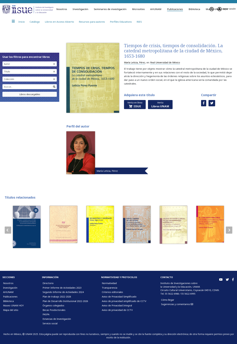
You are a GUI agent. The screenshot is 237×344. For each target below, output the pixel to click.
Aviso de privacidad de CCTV (117, 310)
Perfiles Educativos (121, 21)
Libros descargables (29, 94)
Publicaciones (175, 9)
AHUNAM (155, 9)
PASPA (46, 314)
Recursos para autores (92, 21)
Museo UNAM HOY (13, 305)
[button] (229, 230)
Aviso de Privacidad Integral (117, 305)
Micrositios (138, 9)
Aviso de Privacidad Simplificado (119, 296)
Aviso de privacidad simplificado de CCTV (124, 301)
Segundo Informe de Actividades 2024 (63, 292)
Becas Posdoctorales (54, 310)
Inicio (21, 21)
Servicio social (50, 323)
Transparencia (109, 287)
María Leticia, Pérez (134, 62)
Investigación (80, 9)
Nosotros (61, 9)
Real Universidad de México (165, 62)
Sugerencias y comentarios (177, 304)
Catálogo (35, 21)
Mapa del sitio (10, 310)
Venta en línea (134, 104)
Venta (160, 104)
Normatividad (109, 283)
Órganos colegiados (53, 305)
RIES (139, 21)
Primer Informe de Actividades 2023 (62, 287)
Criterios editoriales (112, 292)
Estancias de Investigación (57, 318)
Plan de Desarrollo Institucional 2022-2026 (65, 301)
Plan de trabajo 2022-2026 (57, 296)
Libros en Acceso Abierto (59, 21)
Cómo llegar (167, 299)
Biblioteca (194, 9)
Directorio (48, 283)
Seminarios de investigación (110, 9)
